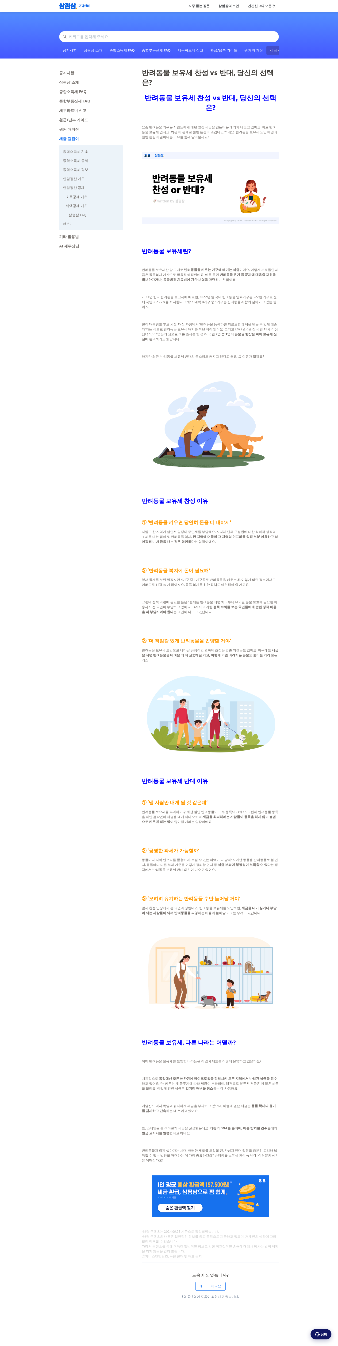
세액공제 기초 (77, 206)
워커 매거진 (253, 50)
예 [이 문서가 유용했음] (201, 1286)
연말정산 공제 (74, 188)
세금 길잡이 (69, 139)
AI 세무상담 (69, 246)
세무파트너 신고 (190, 50)
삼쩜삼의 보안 (229, 6)
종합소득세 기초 (75, 151)
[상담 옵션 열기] (321, 1334)
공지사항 (70, 50)
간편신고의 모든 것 (262, 6)
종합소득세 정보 (75, 170)
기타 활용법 (69, 237)
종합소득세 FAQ (122, 50)
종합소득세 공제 (75, 161)
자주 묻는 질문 (199, 6)
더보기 (68, 224)
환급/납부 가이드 (223, 50)
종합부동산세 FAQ (156, 50)
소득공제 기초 (77, 197)
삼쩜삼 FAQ (77, 215)
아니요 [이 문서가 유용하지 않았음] (216, 1286)
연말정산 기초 (74, 179)
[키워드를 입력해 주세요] (169, 36)
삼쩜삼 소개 (93, 50)
